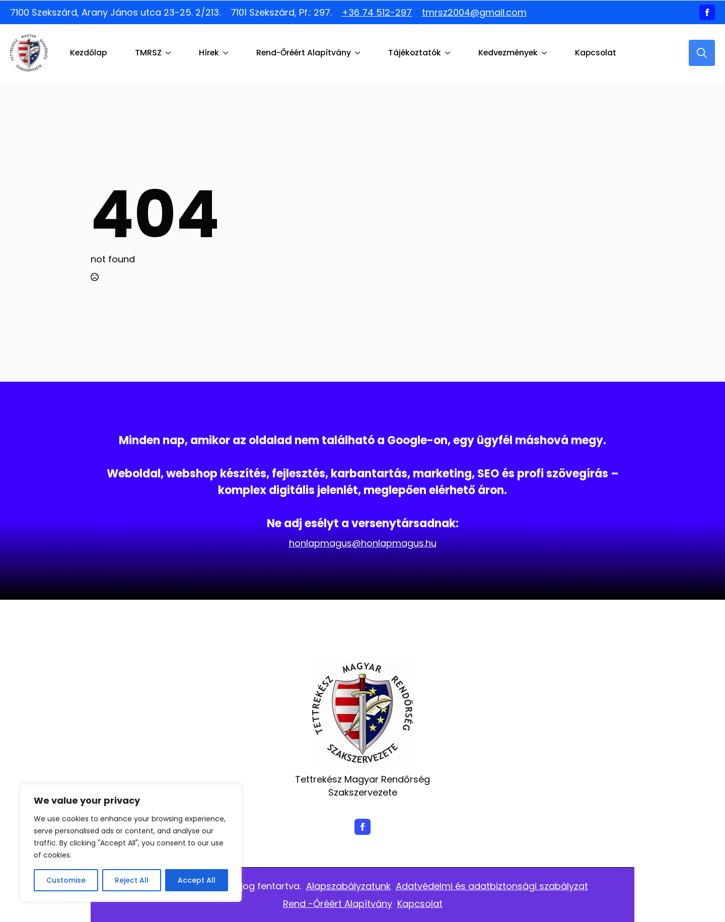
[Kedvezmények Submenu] (546, 53)
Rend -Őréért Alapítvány (337, 903)
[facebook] (707, 12)
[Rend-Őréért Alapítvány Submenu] (359, 53)
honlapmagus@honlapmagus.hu (363, 543)
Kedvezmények (508, 52)
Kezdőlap (88, 52)
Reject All (132, 880)
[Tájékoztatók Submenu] (449, 53)
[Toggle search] (702, 53)
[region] (131, 843)
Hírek (209, 52)
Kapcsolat (595, 52)
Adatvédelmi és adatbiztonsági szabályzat (492, 886)
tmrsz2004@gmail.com (474, 12)
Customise (66, 880)
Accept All (196, 880)
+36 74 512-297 (377, 12)
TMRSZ (148, 52)
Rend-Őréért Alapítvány (303, 52)
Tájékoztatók (414, 52)
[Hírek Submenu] (227, 53)
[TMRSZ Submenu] (170, 53)
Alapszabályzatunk (348, 886)
